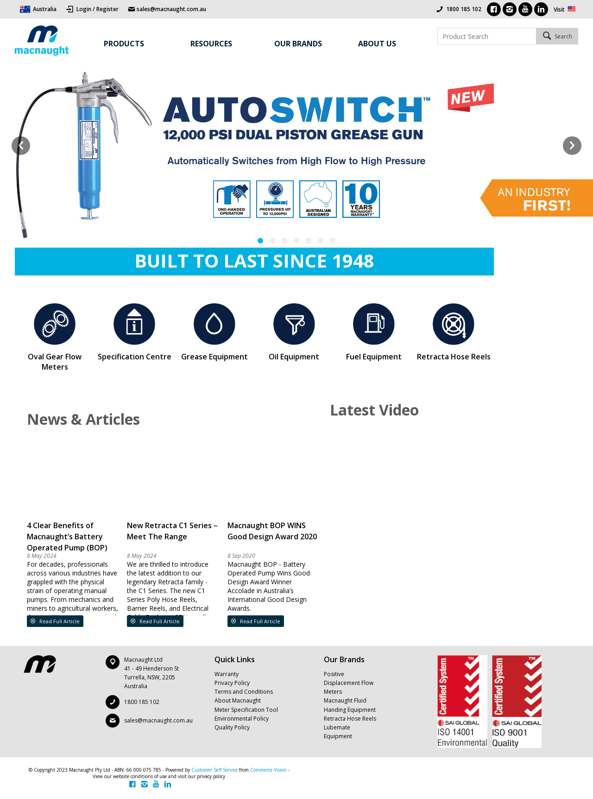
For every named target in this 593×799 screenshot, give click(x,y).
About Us (377, 43)
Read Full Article (59, 621)
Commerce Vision (268, 770)
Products (124, 43)
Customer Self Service (214, 770)
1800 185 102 (463, 9)
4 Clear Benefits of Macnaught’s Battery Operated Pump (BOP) (67, 536)
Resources (211, 43)
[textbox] (486, 36)
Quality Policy (232, 727)
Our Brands (298, 43)
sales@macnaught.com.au (158, 720)
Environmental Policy (241, 718)
